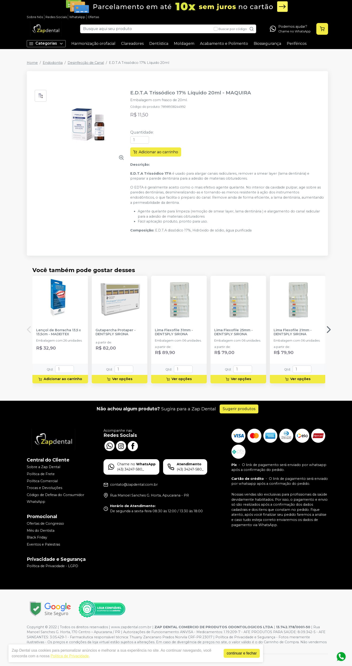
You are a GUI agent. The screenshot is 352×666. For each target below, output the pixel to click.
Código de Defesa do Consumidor (55, 495)
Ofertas (93, 17)
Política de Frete (41, 474)
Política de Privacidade (69, 656)
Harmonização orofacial (93, 43)
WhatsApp (77, 17)
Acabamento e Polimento (224, 43)
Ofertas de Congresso (45, 523)
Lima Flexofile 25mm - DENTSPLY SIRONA (233, 332)
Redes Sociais (56, 17)
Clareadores (132, 43)
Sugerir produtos (239, 409)
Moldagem (184, 43)
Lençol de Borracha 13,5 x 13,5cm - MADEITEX (58, 332)
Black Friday (37, 537)
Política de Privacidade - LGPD (52, 566)
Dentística (158, 43)
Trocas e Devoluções (44, 488)
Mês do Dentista (40, 530)
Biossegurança (267, 43)
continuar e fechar (242, 653)
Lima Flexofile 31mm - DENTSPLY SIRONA (174, 332)
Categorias (46, 43)
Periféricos (296, 43)
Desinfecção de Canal (86, 63)
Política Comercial (42, 481)
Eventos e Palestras (43, 544)
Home (32, 63)
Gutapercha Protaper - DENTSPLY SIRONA (116, 332)
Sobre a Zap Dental (43, 467)
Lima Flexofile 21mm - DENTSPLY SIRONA (293, 332)
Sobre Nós (35, 17)
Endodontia (53, 63)
